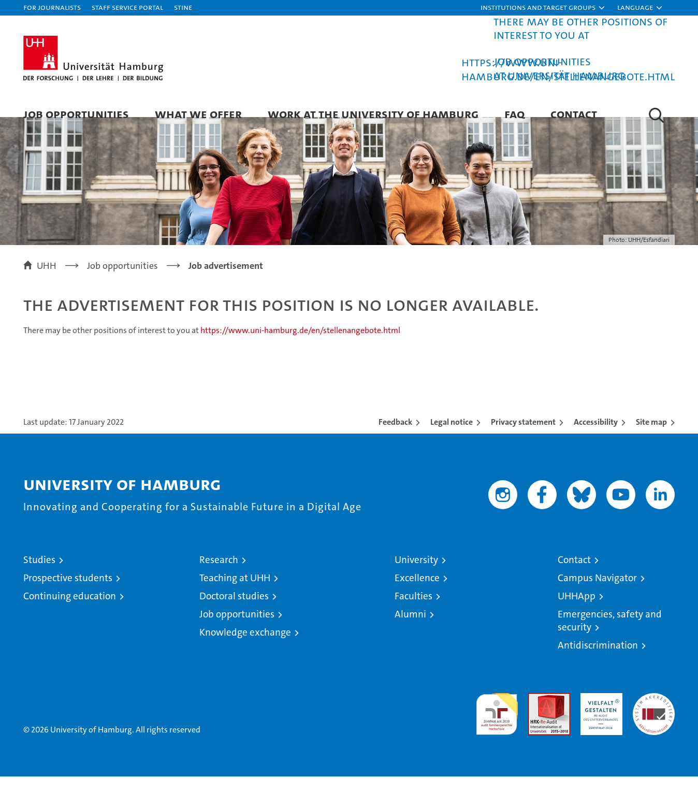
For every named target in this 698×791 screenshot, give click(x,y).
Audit (538, 713)
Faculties (413, 610)
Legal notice (451, 436)
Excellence (417, 592)
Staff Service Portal (127, 7)
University (416, 574)
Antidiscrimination (598, 659)
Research (218, 574)
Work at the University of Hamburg (373, 113)
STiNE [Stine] (183, 7)
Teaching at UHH (234, 592)
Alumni (410, 628)
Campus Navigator (597, 592)
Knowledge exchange (245, 646)
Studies (39, 574)
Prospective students (67, 592)
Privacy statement (523, 436)
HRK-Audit (598, 713)
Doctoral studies (234, 610)
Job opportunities (236, 628)
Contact (573, 113)
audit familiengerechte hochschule (497, 724)
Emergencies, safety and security (610, 635)
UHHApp (576, 610)
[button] (543, 8)
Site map (651, 436)
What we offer (198, 113)
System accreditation (654, 718)
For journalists (52, 7)
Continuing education (69, 610)
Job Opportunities (76, 113)
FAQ (514, 113)
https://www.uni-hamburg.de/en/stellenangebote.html (568, 69)
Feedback (395, 436)
